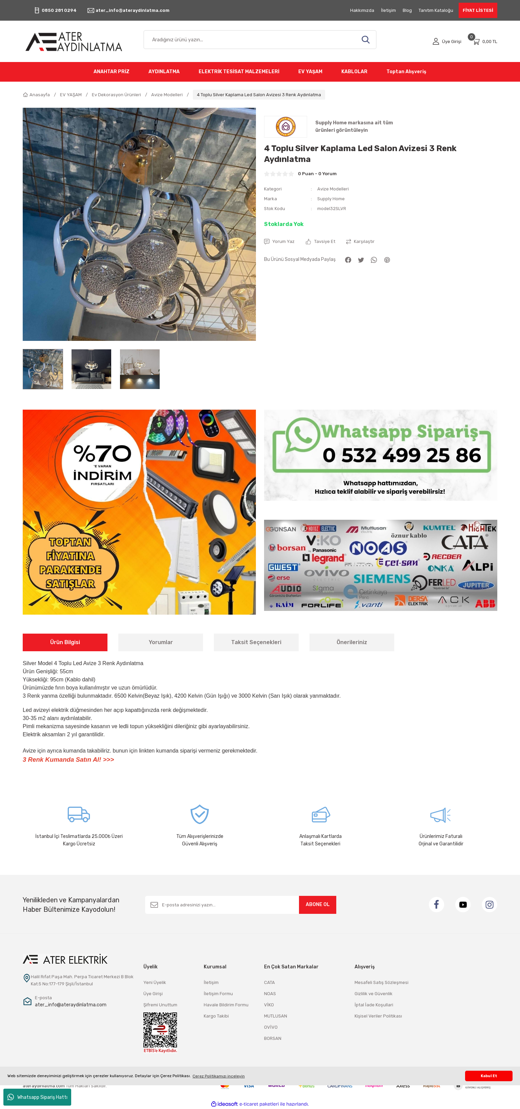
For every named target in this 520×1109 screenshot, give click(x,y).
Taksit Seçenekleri (256, 642)
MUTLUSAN (275, 1016)
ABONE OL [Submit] (318, 904)
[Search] (260, 39)
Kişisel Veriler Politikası (378, 1016)
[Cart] (484, 41)
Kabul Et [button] (489, 1076)
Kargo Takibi (216, 1016)
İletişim (211, 982)
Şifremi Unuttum (160, 1004)
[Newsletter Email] (240, 905)
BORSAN (272, 1038)
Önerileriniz (352, 642)
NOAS (270, 993)
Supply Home (331, 198)
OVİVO (271, 1027)
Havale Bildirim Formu (226, 1004)
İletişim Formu (218, 993)
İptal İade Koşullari (374, 1004)
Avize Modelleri (333, 188)
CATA (269, 982)
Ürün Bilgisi (65, 642)
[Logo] (79, 41)
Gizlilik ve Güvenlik (374, 993)
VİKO (269, 1004)
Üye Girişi (153, 993)
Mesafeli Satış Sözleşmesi (381, 982)
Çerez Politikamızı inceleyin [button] (219, 1076)
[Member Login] (447, 41)
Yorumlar (161, 642)
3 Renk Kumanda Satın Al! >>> (68, 759)
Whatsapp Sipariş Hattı (37, 1097)
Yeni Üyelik (154, 982)
